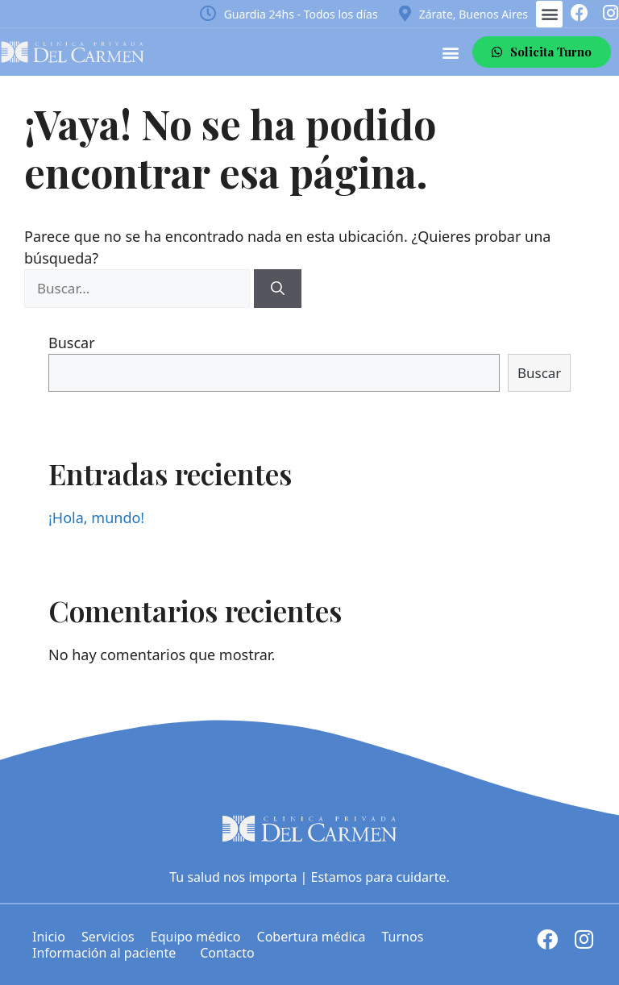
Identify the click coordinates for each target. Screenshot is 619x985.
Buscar (71, 342)
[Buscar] (277, 288)
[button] (549, 14)
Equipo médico (196, 937)
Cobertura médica (311, 937)
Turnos (402, 937)
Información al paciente (108, 953)
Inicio (48, 937)
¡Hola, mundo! (96, 517)
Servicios (108, 937)
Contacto (227, 953)
